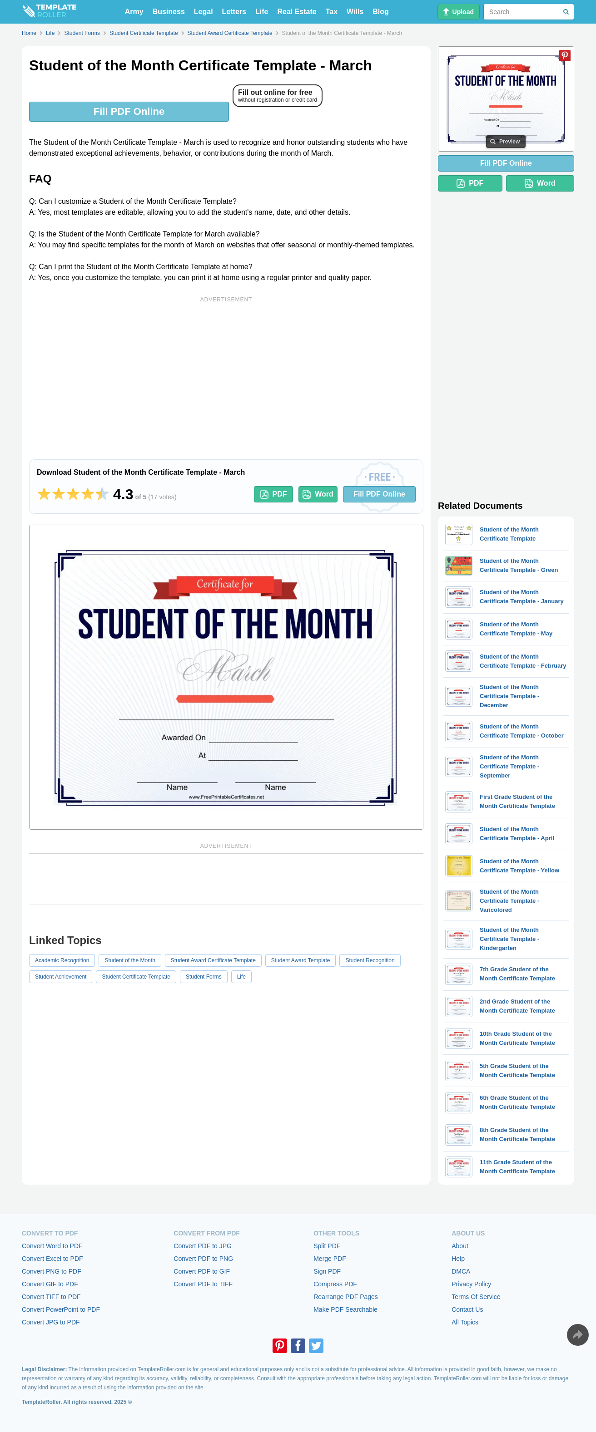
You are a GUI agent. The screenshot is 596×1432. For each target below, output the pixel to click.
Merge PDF (329, 1258)
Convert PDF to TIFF (203, 1284)
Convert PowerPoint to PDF (61, 1309)
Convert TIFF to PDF (51, 1296)
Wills (355, 11)
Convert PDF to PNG (203, 1258)
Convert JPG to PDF (51, 1322)
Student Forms (204, 977)
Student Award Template (300, 960)
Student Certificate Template (136, 977)
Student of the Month (129, 960)
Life (261, 11)
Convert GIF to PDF (50, 1284)
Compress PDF (335, 1284)
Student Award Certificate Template (213, 960)
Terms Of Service (476, 1296)
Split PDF (326, 1246)
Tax (332, 11)
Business (169, 11)
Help (458, 1258)
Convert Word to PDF (52, 1246)
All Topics (465, 1322)
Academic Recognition (62, 960)
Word (318, 494)
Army (134, 11)
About (460, 1246)
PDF (273, 494)
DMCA (461, 1271)
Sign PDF (327, 1271)
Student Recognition (369, 960)
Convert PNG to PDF (51, 1271)
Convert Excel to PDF (52, 1258)
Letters (234, 11)
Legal (203, 11)
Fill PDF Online (129, 111)
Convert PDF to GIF (202, 1271)
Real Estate (296, 11)
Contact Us (467, 1309)
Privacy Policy (471, 1284)
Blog (380, 11)
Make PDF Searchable (345, 1309)
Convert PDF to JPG (203, 1246)
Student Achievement (60, 977)
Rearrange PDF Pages (345, 1296)
